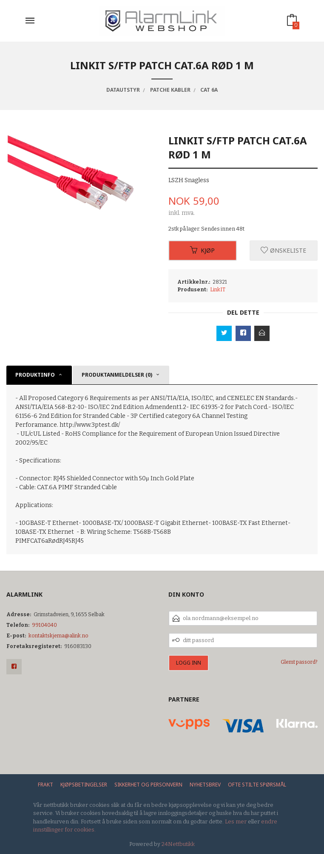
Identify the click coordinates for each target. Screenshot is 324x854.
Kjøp (202, 250)
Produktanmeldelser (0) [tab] (117, 374)
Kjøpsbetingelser (83, 784)
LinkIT (217, 290)
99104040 (44, 625)
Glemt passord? (299, 662)
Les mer (236, 821)
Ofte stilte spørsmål (257, 784)
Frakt (45, 784)
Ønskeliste (283, 250)
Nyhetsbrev (205, 784)
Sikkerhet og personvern (148, 784)
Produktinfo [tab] (35, 374)
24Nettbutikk (178, 844)
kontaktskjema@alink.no (58, 636)
